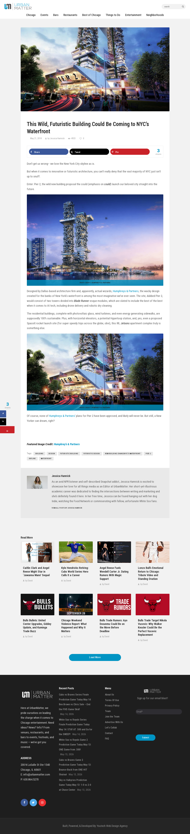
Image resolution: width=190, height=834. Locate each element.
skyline (32, 458)
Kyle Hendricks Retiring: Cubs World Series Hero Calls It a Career (74, 571)
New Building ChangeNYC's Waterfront (123, 453)
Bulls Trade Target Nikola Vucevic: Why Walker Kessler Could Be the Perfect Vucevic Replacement (152, 627)
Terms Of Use (112, 700)
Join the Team (112, 716)
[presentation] (159, 725)
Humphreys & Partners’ (62, 416)
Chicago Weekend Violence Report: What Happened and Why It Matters (74, 626)
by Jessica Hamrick (56, 138)
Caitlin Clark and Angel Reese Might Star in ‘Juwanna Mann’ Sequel (36, 571)
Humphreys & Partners (126, 291)
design (52, 453)
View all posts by (67, 508)
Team (108, 711)
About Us (109, 694)
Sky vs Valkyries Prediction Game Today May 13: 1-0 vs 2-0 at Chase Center (75, 785)
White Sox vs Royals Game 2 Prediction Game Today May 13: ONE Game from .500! (75, 744)
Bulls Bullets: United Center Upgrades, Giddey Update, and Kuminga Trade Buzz (37, 626)
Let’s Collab (111, 727)
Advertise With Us (114, 722)
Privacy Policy (112, 705)
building (39, 453)
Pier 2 (148, 453)
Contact (109, 733)
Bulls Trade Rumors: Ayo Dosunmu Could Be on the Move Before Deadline (113, 626)
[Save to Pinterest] (130, 152)
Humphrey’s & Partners (101, 283)
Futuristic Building (69, 453)
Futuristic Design (92, 453)
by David (29, 580)
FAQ (107, 738)
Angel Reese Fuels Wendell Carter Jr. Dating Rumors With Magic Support (114, 573)
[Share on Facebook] (49, 152)
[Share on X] (89, 152)
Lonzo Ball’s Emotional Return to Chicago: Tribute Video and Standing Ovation (150, 573)
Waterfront (46, 458)
